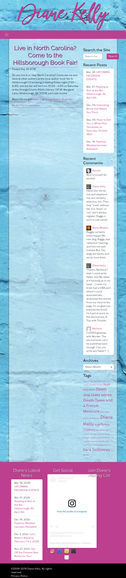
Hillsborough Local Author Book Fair (51, 99)
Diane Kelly (99, 186)
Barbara (97, 328)
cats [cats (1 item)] (108, 381)
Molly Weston (100, 228)
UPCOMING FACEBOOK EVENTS (98, 76)
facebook (59, 551)
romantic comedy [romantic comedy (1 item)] (98, 441)
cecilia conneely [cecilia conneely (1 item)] (89, 385)
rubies (59, 557)
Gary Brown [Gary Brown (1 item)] (100, 430)
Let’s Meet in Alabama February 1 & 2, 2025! (26, 538)
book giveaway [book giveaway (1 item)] (100, 381)
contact (66, 557)
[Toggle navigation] (6, 35)
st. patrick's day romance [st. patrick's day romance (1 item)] (100, 445)
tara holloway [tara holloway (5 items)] (96, 450)
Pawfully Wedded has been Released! (96, 145)
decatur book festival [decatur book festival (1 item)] (91, 418)
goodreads (66, 551)
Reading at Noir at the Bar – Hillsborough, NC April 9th (97, 92)
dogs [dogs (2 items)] (98, 424)
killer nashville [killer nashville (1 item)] (98, 434)
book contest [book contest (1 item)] (88, 381)
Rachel (96, 170)
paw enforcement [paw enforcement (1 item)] (104, 438)
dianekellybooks (71, 543)
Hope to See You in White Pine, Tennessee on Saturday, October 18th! (98, 127)
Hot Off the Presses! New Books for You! (26, 552)
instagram (52, 551)
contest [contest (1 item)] (99, 385)
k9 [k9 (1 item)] (91, 434)
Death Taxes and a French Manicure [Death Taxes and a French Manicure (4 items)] (97, 406)
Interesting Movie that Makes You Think (97, 108)
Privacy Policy (19, 576)
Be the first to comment (25, 105)
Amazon (73, 551)
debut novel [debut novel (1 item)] (104, 412)
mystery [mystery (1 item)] (93, 438)
